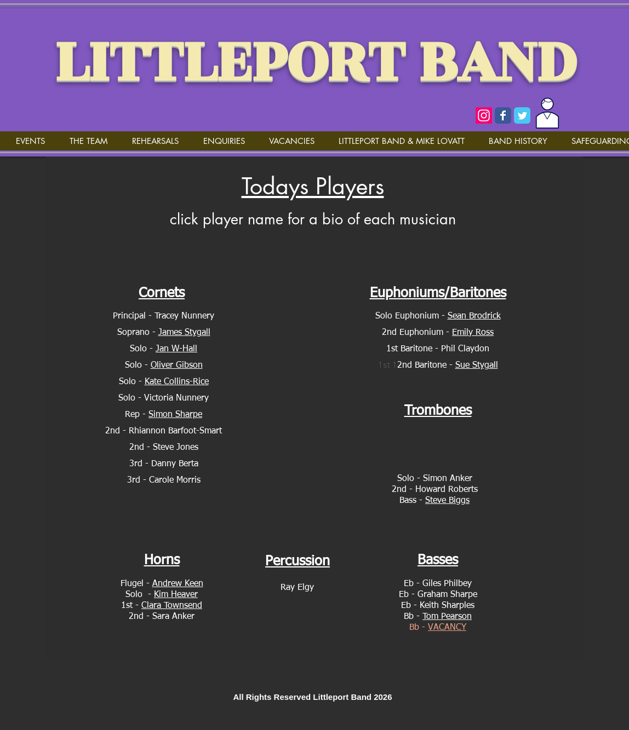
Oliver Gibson (177, 365)
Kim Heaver (176, 594)
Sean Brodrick (474, 316)
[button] (88, 140)
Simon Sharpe (175, 414)
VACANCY (447, 627)
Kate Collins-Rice (177, 382)
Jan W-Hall (176, 349)
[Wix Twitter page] (522, 115)
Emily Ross (473, 332)
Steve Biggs (447, 500)
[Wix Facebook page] (503, 115)
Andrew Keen (177, 584)
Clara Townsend (171, 605)
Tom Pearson (447, 616)
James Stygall (184, 332)
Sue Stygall (476, 365)
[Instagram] (484, 115)
